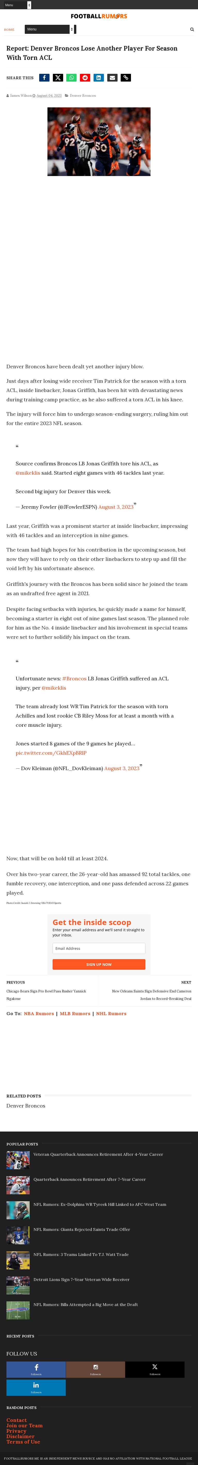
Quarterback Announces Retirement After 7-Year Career (90, 1179)
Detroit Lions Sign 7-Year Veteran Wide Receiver (82, 1279)
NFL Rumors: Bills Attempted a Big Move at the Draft (86, 1304)
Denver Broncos (83, 95)
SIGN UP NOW (99, 964)
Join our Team (24, 1425)
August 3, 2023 (116, 507)
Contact (16, 1420)
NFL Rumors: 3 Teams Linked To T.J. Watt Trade (81, 1254)
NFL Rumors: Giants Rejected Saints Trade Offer (82, 1229)
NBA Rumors (39, 1013)
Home (9, 29)
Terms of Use (23, 1441)
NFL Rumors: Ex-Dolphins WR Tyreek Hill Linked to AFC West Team (100, 1204)
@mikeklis (28, 472)
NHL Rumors (111, 1013)
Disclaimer (20, 1436)
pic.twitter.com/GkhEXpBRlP (51, 753)
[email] (99, 948)
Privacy (16, 1431)
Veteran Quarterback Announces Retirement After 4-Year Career (98, 1154)
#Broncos (74, 678)
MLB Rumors (75, 1013)
